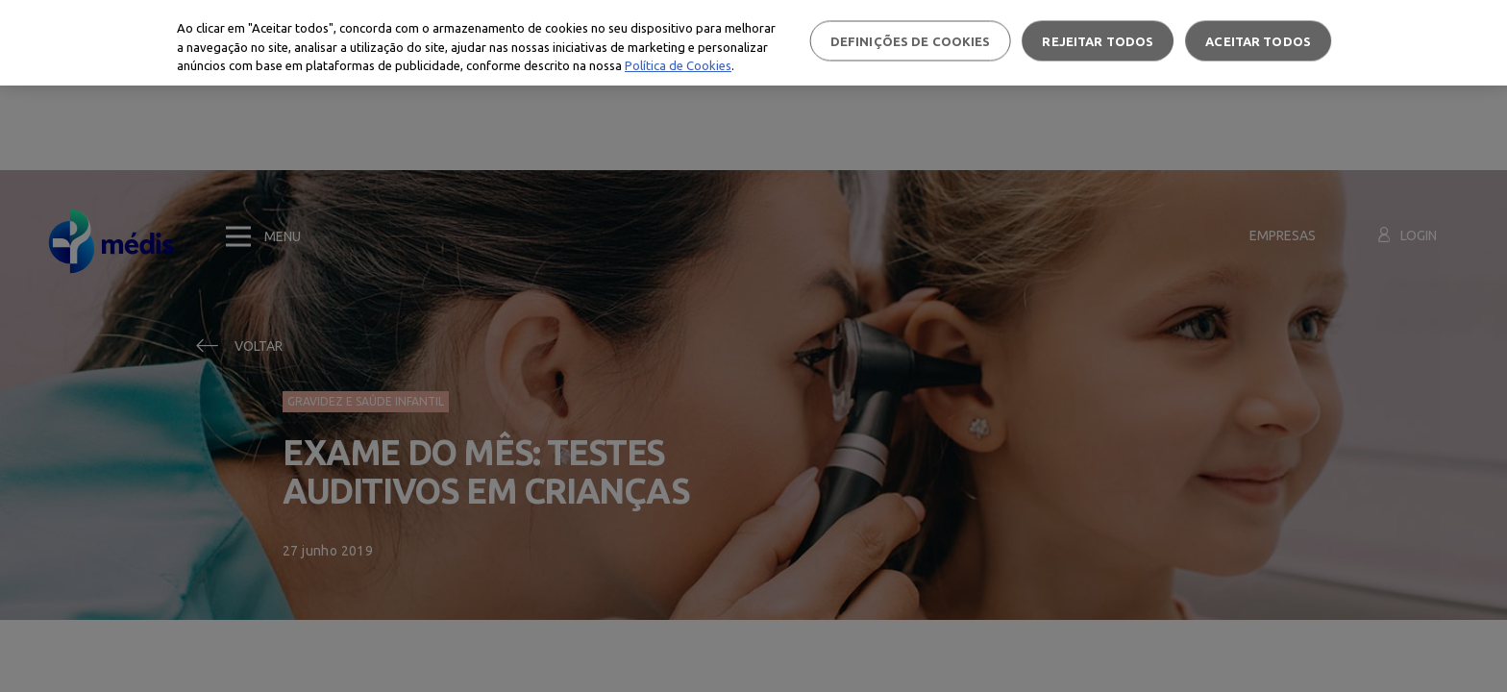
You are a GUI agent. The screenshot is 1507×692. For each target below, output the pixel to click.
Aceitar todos (1258, 40)
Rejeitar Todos (1097, 40)
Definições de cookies (910, 40)
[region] (753, 43)
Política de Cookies (678, 65)
